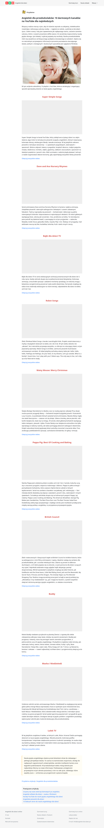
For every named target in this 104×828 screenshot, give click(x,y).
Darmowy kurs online (75, 812)
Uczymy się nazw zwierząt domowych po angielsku (41, 792)
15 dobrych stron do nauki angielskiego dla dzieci (41, 801)
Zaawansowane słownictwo (45, 822)
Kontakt (7, 818)
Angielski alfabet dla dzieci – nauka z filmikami (39, 794)
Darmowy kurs (73, 3)
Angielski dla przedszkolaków (47, 781)
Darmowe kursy (42, 812)
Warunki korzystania (11, 822)
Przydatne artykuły (28, 781)
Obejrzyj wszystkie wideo (31, 158)
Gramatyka (40, 818)
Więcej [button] (94, 3)
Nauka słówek (85, 3)
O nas (7, 815)
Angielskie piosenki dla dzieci (33, 799)
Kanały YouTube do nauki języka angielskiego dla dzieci (43, 796)
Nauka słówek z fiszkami (44, 815)
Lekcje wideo (73, 815)
